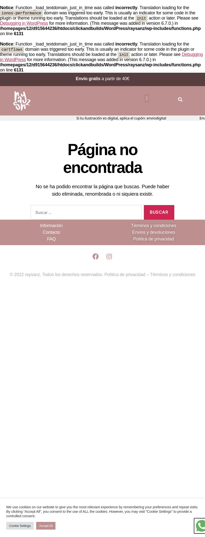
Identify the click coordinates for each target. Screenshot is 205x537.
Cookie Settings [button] (20, 526)
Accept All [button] (45, 526)
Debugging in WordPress (24, 23)
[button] (146, 99)
